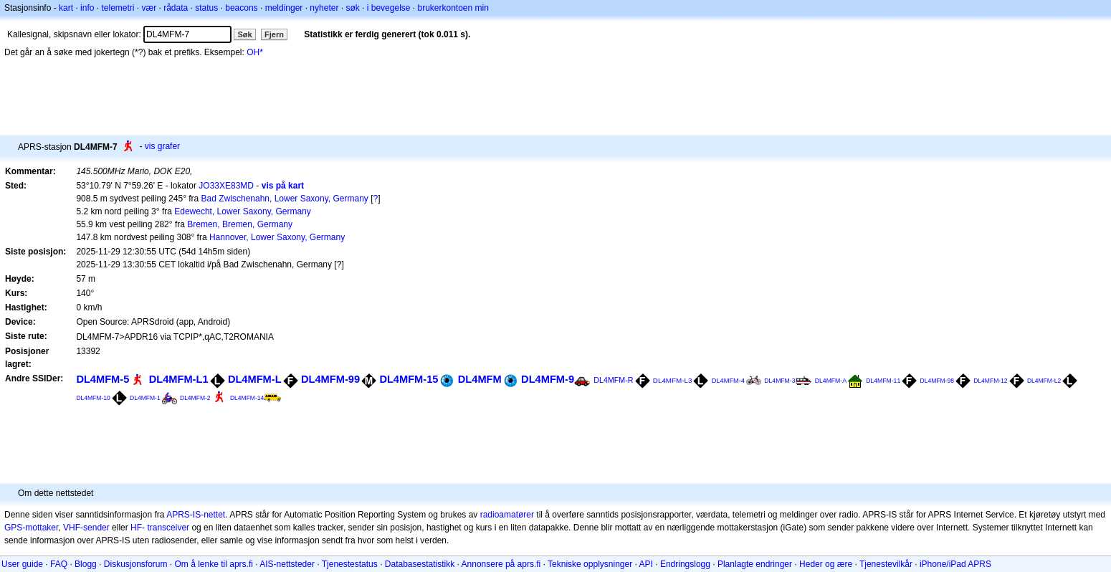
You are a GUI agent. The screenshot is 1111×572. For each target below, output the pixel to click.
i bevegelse (389, 8)
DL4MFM (480, 379)
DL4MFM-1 (145, 397)
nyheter (324, 8)
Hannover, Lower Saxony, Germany (277, 237)
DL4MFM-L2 (1044, 380)
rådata (175, 8)
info (87, 8)
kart (66, 8)
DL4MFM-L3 (672, 380)
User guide (22, 564)
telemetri (117, 8)
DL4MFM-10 (93, 397)
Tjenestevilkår (885, 564)
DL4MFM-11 (883, 380)
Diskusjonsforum (136, 564)
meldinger (284, 8)
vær (148, 8)
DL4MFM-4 (728, 380)
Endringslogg (685, 564)
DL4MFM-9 (547, 379)
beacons (241, 8)
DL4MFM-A (831, 380)
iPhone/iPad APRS (955, 564)
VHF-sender (86, 528)
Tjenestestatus (350, 564)
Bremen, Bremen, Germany (239, 224)
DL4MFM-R (613, 380)
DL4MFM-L (255, 379)
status (206, 8)
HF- (137, 528)
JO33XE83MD (226, 186)
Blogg (86, 564)
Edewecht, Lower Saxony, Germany (242, 211)
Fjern (274, 34)
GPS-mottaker (31, 528)
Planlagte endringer (754, 564)
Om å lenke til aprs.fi (214, 564)
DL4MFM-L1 (179, 379)
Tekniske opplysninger (590, 564)
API (646, 564)
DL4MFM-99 (330, 379)
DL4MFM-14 (247, 397)
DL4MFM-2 (195, 397)
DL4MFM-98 (937, 380)
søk (352, 8)
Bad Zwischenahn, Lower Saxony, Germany (284, 199)
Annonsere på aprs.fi (501, 564)
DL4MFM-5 (102, 379)
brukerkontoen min (453, 8)
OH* (255, 52)
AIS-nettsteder (287, 564)
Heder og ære (825, 564)
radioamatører (507, 515)
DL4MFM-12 (990, 380)
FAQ (58, 564)
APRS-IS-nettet (195, 515)
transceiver (168, 528)
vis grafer (162, 146)
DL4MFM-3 (779, 380)
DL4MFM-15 (408, 379)
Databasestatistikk (419, 564)
